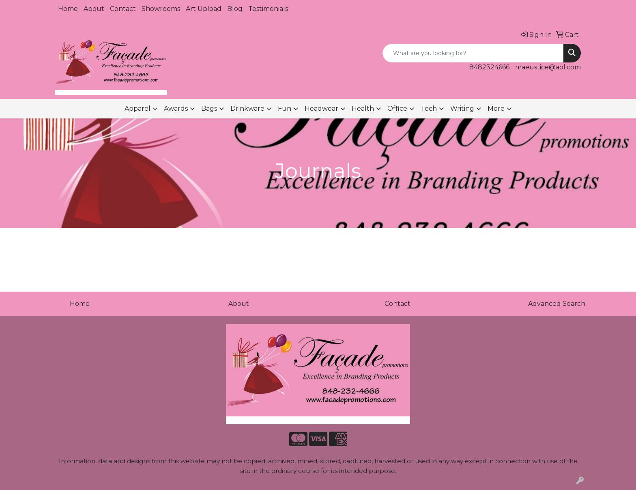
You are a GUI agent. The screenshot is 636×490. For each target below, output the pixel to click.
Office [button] (397, 108)
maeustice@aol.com (548, 67)
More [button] (496, 108)
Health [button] (363, 108)
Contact (123, 9)
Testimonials (268, 9)
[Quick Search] (473, 53)
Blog (235, 9)
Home (68, 9)
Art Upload (203, 9)
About (94, 9)
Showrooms (161, 9)
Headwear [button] (321, 108)
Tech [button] (429, 108)
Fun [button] (284, 108)
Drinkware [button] (247, 108)
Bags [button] (209, 108)
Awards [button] (176, 108)
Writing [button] (462, 108)
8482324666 (489, 67)
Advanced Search (556, 303)
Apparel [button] (137, 108)
